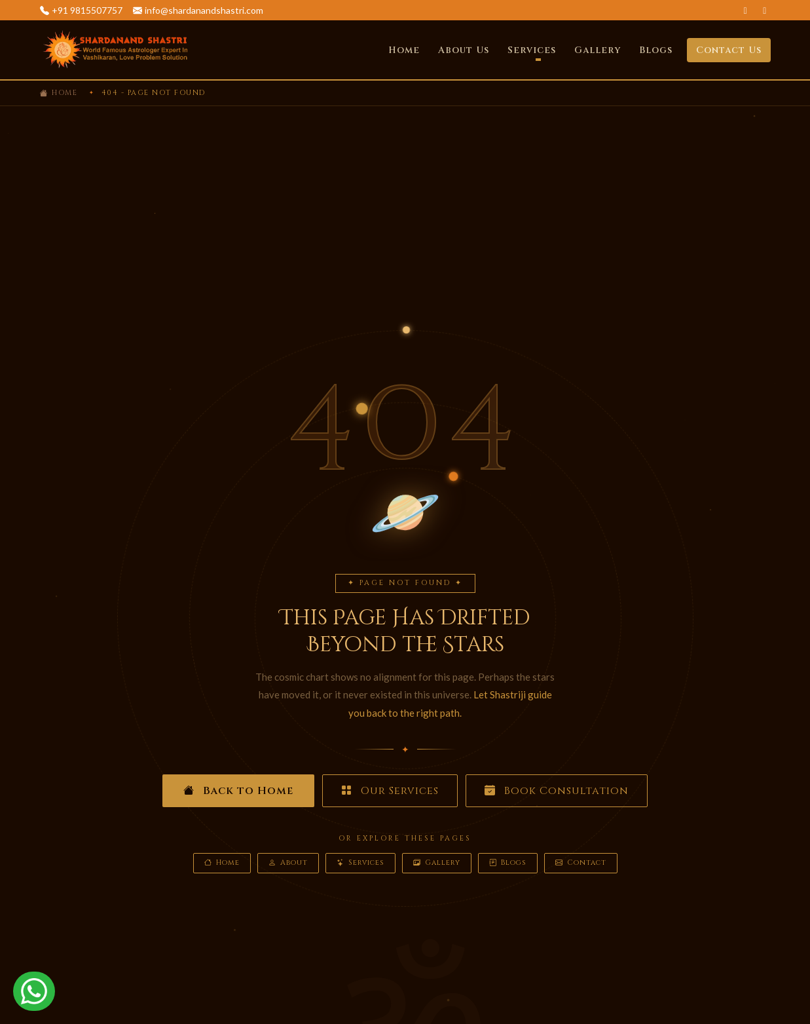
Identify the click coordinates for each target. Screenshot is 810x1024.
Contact (580, 863)
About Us (463, 50)
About (288, 863)
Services (360, 863)
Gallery (597, 50)
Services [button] (531, 50)
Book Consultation (557, 791)
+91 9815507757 (87, 10)
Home (404, 50)
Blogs (655, 50)
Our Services (390, 791)
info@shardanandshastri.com (204, 10)
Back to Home (238, 791)
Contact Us (729, 50)
